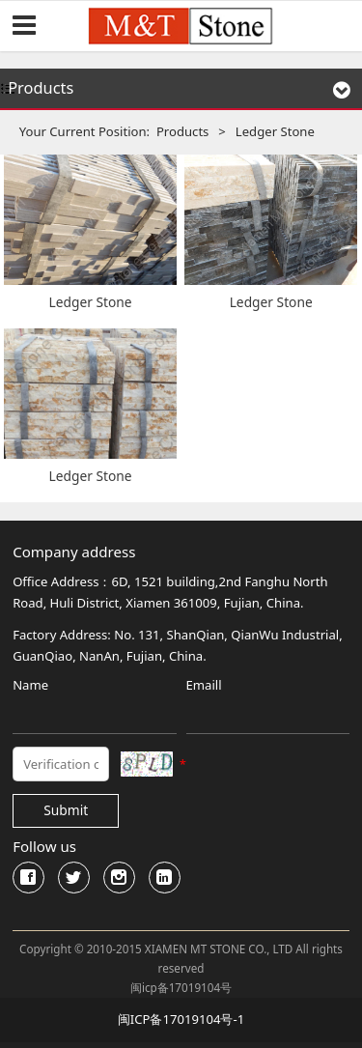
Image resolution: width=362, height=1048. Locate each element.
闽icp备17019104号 (181, 987)
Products (182, 131)
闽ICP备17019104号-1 (181, 1019)
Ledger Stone (90, 302)
